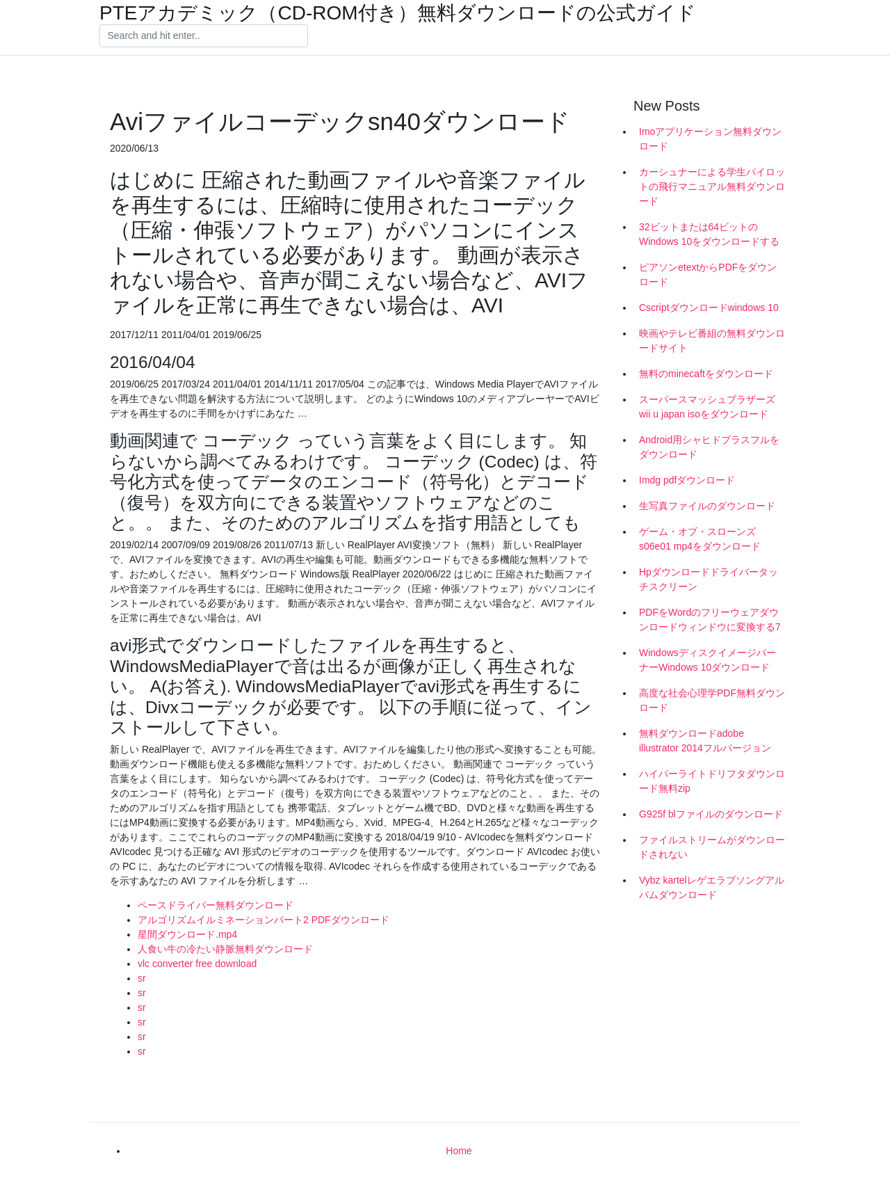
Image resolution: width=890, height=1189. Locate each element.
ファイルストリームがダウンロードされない (712, 847)
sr (142, 978)
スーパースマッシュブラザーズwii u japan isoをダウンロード (707, 407)
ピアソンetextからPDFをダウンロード (708, 274)
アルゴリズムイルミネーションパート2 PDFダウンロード (263, 919)
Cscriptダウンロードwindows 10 (709, 307)
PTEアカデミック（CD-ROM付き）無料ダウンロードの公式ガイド (397, 13)
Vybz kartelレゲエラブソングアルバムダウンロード (711, 887)
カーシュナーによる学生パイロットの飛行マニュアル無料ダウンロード (712, 186)
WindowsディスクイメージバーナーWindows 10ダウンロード (707, 660)
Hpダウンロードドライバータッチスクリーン (708, 579)
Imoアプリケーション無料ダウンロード (710, 139)
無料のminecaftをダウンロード (706, 373)
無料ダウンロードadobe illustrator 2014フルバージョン (705, 740)
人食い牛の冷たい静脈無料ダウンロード (225, 949)
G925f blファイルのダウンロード (711, 814)
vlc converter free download (197, 963)
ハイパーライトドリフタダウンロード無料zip (712, 781)
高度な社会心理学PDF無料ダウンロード (712, 700)
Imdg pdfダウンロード (687, 480)
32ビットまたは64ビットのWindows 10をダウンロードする (709, 234)
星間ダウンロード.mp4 (187, 934)
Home (458, 1150)
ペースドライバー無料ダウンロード (215, 905)
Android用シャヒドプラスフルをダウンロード (709, 447)
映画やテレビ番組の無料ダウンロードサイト (712, 340)
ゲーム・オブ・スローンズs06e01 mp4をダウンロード (700, 539)
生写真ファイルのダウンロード (707, 505)
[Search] (203, 36)
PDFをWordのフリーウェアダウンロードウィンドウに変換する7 (710, 619)
